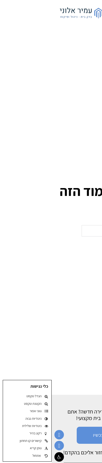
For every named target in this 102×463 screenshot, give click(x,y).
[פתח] (92, 12)
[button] (7, 457)
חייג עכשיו (51, 435)
